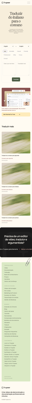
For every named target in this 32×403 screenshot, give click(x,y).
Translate (16, 79)
